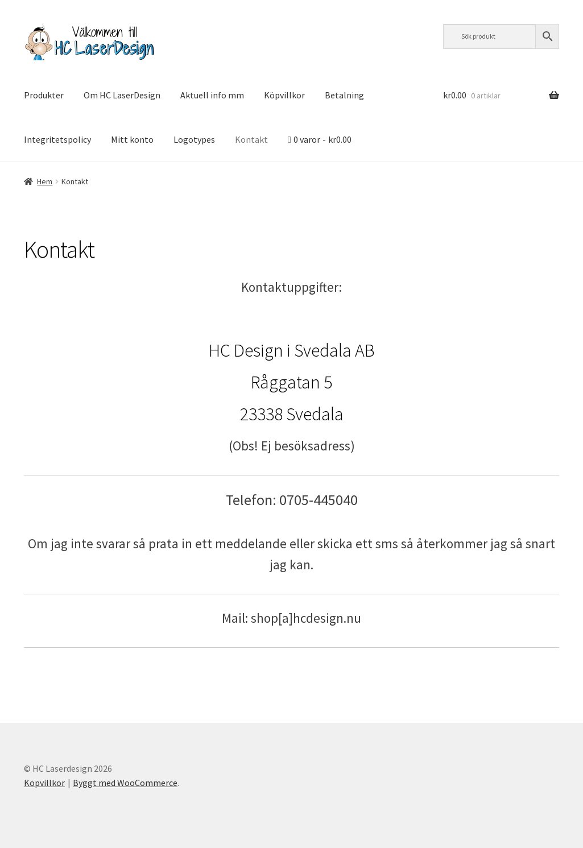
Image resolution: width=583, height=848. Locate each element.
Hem (44, 181)
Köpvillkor (284, 95)
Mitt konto (132, 139)
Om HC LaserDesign (122, 95)
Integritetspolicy (57, 139)
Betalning (344, 95)
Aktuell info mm (212, 95)
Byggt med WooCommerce (125, 782)
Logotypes (194, 139)
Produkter (44, 95)
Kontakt (251, 139)
